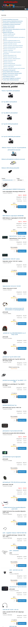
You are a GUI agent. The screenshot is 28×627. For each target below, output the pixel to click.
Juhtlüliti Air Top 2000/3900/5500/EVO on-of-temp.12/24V (14, 333)
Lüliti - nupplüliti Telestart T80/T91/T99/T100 (14, 532)
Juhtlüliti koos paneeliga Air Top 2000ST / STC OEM (14, 381)
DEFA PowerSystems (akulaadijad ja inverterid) (14, 29)
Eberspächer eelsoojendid (9, 70)
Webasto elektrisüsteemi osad (10, 57)
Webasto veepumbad (8, 50)
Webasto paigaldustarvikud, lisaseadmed (12, 65)
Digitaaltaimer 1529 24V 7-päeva (11, 259)
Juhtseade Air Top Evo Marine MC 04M (12, 431)
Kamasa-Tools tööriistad (9, 26)
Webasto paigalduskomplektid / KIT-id (12, 40)
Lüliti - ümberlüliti (14, 550)
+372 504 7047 (7, 6)
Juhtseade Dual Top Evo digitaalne (12, 456)
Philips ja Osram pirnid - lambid (10, 75)
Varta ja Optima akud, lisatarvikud (11, 71)
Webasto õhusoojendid (9, 35)
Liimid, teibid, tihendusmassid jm (11, 80)
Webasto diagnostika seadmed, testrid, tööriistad (14, 68)
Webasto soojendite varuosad (10, 44)
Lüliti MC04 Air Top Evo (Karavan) (17, 586)
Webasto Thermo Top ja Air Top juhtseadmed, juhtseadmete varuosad (14, 150)
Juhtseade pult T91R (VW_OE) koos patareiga (14, 482)
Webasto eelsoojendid (8, 32)
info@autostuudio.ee (20, 6)
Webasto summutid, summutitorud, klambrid (13, 45)
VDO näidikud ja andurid (9, 76)
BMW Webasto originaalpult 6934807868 (13, 215)
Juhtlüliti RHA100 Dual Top (9, 405)
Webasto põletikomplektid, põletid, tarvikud (13, 47)
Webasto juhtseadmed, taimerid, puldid (12, 42)
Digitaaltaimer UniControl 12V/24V (12, 286)
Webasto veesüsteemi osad (9, 48)
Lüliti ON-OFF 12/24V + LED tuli (10, 609)
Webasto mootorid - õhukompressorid (12, 58)
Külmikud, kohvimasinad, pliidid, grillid (12, 73)
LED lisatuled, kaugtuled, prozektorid (12, 78)
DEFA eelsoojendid (7, 31)
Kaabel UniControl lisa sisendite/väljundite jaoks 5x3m (15, 508)
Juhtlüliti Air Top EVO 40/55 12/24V (11, 357)
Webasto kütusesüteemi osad (10, 55)
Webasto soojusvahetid (9, 66)
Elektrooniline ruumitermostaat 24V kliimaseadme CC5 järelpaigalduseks (14, 309)
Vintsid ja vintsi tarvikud (8, 27)
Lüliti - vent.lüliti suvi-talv (16, 570)
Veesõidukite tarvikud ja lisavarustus (11, 24)
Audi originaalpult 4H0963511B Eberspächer (14, 189)
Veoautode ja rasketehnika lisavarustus (12, 22)
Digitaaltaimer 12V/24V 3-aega (17, 236)
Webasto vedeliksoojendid (9, 34)
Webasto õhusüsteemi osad (10, 60)
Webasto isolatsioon (8, 61)
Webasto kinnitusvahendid (9, 63)
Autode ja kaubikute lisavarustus (10, 19)
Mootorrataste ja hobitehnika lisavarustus (13, 21)
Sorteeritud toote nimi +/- (8, 180)
